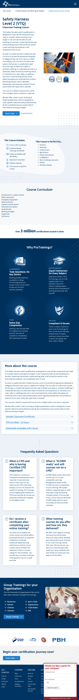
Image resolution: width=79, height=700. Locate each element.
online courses (51, 498)
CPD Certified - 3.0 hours (17, 422)
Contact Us (18, 676)
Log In (3, 686)
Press (29, 678)
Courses (3, 676)
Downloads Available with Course (22, 428)
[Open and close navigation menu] (75, 4)
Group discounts (27, 113)
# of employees (50, 679)
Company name (50, 672)
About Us (30, 673)
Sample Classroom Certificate (20, 416)
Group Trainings (13, 617)
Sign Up (3, 684)
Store (16, 678)
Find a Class (10, 113)
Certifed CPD (20, 487)
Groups (3, 678)
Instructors (4, 681)
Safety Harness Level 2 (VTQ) (59, 11)
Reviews (30, 676)
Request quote (53, 688)
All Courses (7, 11)
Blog (16, 673)
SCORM (49, 485)
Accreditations (19, 681)
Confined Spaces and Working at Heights (29, 11)
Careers (30, 681)
